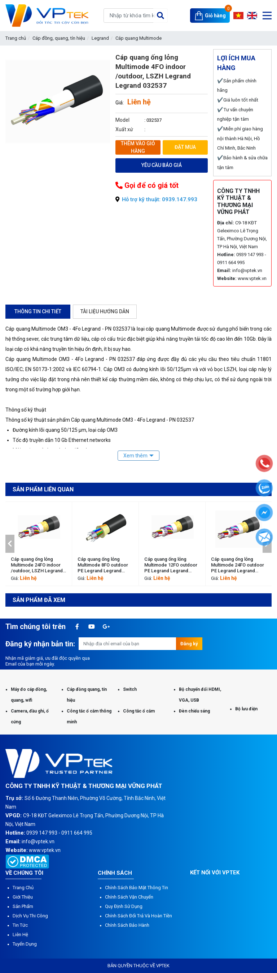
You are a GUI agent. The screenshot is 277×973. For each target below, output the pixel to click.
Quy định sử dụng (123, 906)
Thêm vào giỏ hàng (138, 147)
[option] (38, 543)
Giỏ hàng (215, 15)
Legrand (100, 38)
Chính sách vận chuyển (129, 897)
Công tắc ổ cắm (139, 711)
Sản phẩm (23, 906)
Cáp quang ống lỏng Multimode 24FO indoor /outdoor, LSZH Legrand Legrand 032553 (37, 565)
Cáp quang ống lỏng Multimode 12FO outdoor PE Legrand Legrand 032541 (170, 565)
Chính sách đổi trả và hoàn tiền (138, 915)
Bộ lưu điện (246, 708)
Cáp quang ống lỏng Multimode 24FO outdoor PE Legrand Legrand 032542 (237, 565)
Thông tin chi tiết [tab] (37, 311)
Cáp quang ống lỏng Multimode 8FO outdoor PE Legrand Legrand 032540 (103, 565)
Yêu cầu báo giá (161, 165)
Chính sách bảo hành (127, 925)
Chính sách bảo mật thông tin (136, 887)
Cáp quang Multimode (138, 38)
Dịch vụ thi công (30, 915)
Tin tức (20, 925)
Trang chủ (15, 38)
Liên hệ (20, 934)
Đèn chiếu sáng (194, 711)
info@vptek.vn (247, 270)
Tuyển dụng (25, 944)
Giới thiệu (23, 897)
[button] (9, 544)
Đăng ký (189, 643)
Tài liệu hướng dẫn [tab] (104, 311)
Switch (130, 689)
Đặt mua (185, 147)
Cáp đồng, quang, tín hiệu (58, 38)
